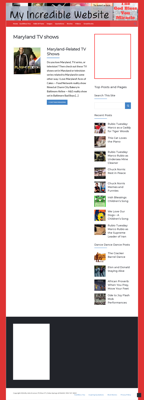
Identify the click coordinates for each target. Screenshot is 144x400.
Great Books (89, 24)
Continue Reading (57, 102)
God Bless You (25, 24)
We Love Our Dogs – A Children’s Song (118, 215)
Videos (78, 24)
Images (49, 24)
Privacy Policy (126, 395)
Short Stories (112, 395)
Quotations (59, 24)
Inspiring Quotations (96, 395)
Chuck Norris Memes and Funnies (116, 187)
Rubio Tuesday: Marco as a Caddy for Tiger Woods (119, 127)
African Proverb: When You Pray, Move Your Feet (118, 285)
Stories (70, 24)
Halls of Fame (38, 24)
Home (15, 24)
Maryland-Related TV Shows (66, 51)
